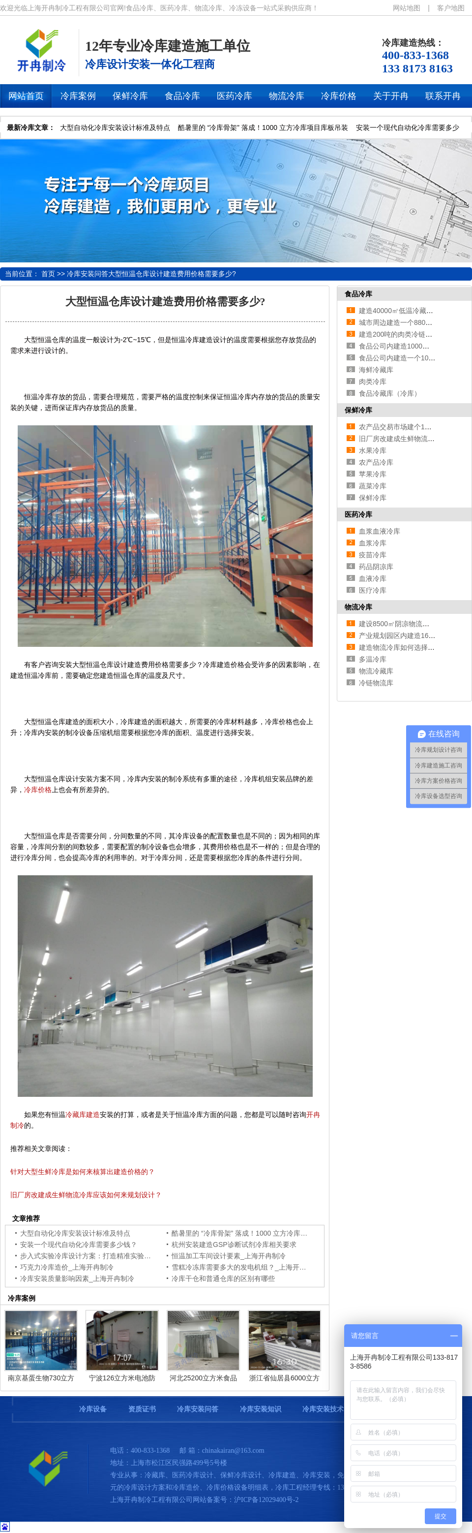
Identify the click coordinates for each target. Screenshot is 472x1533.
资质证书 (142, 1409)
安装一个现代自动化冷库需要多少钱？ (78, 1244)
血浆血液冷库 (379, 531)
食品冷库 (358, 294)
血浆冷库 (372, 543)
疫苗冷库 (372, 555)
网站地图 (406, 8)
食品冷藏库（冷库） (390, 393)
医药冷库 (358, 514)
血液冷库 (372, 578)
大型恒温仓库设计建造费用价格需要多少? (172, 274)
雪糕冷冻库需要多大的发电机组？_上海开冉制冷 (246, 1267)
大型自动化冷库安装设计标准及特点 (115, 127)
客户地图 (451, 8)
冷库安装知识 (260, 1409)
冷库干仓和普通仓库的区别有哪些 (223, 1278)
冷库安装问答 (87, 274)
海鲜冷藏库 (376, 370)
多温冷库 (372, 659)
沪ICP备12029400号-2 (266, 1499)
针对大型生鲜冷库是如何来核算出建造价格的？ (82, 1172)
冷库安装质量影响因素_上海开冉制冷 (77, 1278)
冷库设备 (93, 1409)
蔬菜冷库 (372, 486)
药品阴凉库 (376, 567)
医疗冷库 (372, 590)
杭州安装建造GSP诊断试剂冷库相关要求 (234, 1244)
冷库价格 (38, 790)
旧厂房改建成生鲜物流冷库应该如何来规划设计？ (86, 1195)
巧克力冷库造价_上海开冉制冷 (67, 1267)
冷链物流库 (376, 683)
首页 (48, 274)
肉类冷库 (372, 381)
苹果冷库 (372, 474)
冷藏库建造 (82, 1114)
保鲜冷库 (358, 410)
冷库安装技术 (323, 1409)
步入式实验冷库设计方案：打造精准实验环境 (89, 1256)
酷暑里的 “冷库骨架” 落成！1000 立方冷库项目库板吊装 (263, 127)
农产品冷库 (376, 462)
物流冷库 (358, 607)
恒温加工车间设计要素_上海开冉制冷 (229, 1256)
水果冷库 (372, 450)
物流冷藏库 (376, 671)
